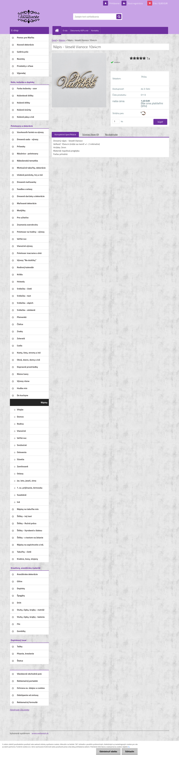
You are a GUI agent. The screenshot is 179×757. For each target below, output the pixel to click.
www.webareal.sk (40, 733)
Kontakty (95, 30)
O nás (65, 30)
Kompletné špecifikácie (65, 134)
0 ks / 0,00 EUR (160, 3)
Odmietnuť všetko (108, 751)
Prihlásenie (114, 3)
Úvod (54, 40)
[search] (118, 16)
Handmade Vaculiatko (19, 709)
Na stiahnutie (111, 134)
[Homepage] (58, 30)
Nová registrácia (135, 3)
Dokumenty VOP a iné (79, 30)
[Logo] (29, 17)
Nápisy (62, 40)
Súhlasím (129, 751)
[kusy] (115, 121)
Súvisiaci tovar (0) (90, 134)
